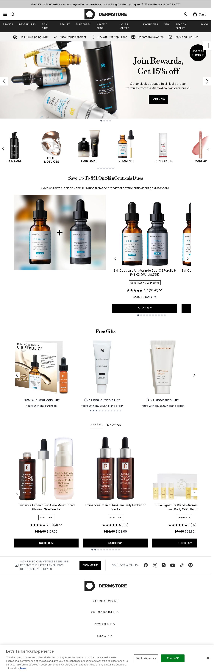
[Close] (208, 658)
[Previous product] (115, 258)
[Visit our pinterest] (190, 565)
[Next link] (194, 375)
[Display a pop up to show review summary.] (161, 290)
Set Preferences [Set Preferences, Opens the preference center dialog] (146, 658)
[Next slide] (207, 81)
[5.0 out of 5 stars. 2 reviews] (115, 525)
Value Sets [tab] (96, 424)
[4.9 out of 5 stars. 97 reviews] (182, 525)
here (23, 668)
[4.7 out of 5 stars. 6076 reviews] (142, 290)
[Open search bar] (12, 14)
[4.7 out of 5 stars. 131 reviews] (44, 525)
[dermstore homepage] (105, 14)
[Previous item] (3, 148)
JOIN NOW (158, 99)
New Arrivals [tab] (113, 424)
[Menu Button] (5, 14)
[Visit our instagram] (163, 565)
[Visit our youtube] (172, 565)
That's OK (173, 658)
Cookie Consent (105, 601)
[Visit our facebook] (145, 565)
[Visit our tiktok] (181, 565)
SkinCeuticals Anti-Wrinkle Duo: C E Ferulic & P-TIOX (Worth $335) (145, 272)
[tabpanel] (105, 493)
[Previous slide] (4, 81)
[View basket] (199, 14)
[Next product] (188, 258)
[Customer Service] (105, 612)
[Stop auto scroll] (207, 45)
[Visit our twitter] (154, 565)
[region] (107, 658)
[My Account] (105, 624)
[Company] (105, 636)
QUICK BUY (145, 308)
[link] (185, 14)
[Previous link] (17, 375)
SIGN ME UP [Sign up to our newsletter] (90, 565)
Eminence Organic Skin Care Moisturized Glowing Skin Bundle (46, 507)
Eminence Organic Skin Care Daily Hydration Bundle (115, 507)
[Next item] (208, 148)
